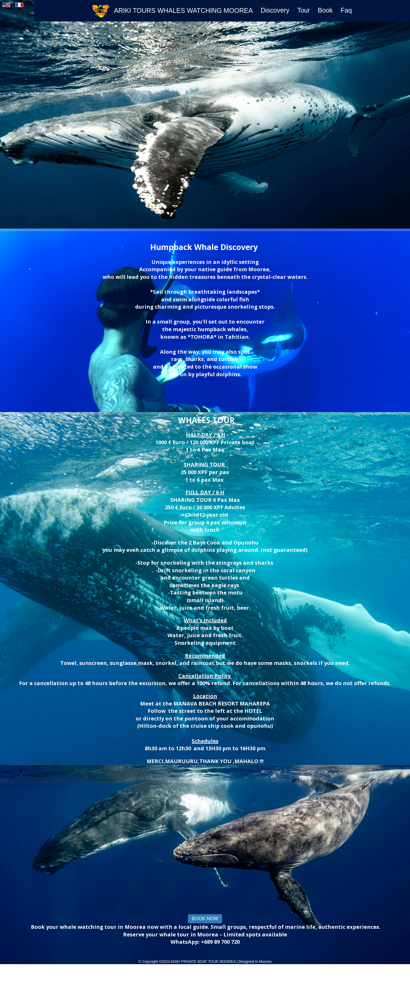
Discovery (275, 10)
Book (325, 10)
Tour (303, 10)
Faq (346, 10)
